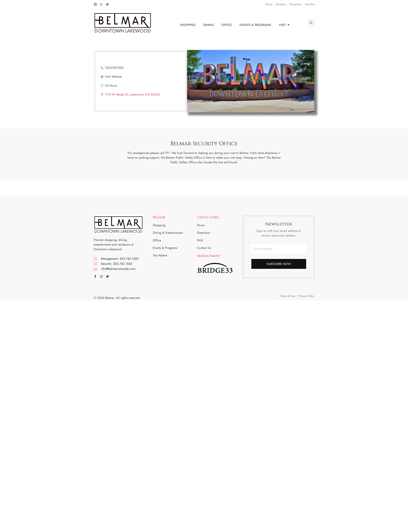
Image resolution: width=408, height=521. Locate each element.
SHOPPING (187, 25)
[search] (311, 23)
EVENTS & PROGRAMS (255, 25)
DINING (208, 25)
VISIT (284, 25)
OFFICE (227, 25)
